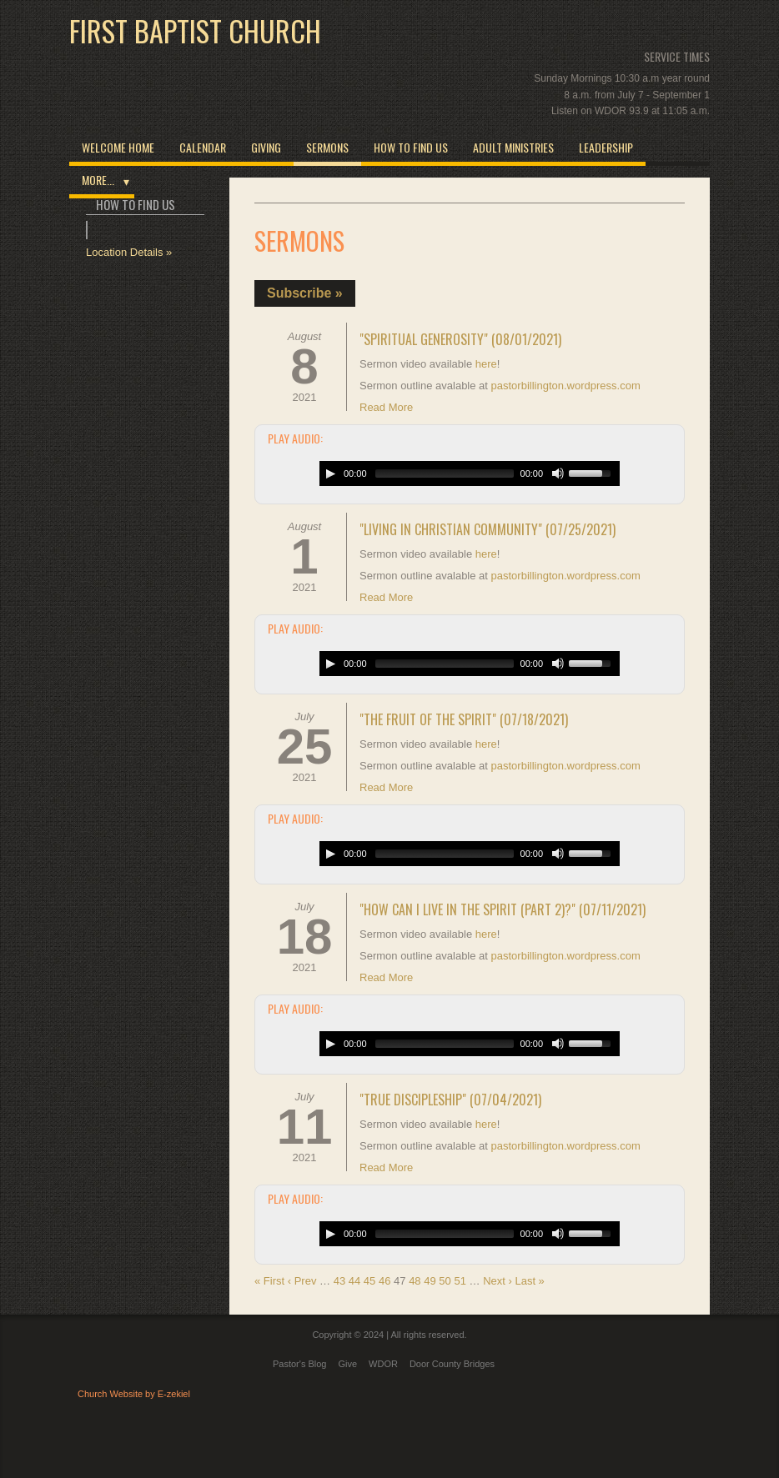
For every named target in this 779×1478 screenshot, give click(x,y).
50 (444, 1281)
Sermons (327, 147)
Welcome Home (118, 147)
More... (98, 179)
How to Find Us (411, 147)
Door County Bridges (452, 1364)
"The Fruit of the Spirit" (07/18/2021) (463, 719)
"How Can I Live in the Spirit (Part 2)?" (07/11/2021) (502, 909)
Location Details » (129, 252)
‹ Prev (302, 1281)
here (486, 364)
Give (347, 1364)
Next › (497, 1281)
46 (384, 1281)
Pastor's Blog (299, 1364)
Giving (266, 147)
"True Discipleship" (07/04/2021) (450, 1100)
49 (429, 1281)
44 (354, 1281)
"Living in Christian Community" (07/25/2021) (487, 529)
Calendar (202, 147)
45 (369, 1281)
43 (339, 1281)
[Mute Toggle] (558, 473)
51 (459, 1281)
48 (414, 1281)
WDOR (383, 1364)
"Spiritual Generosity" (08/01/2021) (460, 339)
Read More (386, 407)
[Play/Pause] (330, 473)
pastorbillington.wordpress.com (566, 385)
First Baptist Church (195, 31)
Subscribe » (305, 293)
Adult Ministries (513, 147)
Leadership (606, 147)
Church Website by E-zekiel (134, 1394)
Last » (529, 1281)
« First (269, 1281)
